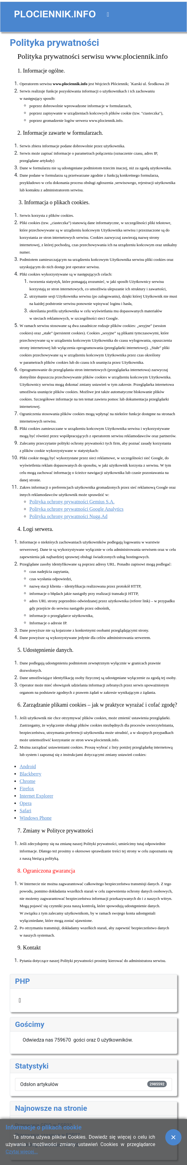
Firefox (27, 788)
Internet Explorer (36, 796)
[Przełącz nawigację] (108, 14)
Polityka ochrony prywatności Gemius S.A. (71, 501)
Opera (26, 803)
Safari (25, 810)
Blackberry (30, 773)
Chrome (28, 781)
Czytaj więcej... (22, 1152)
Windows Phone (36, 818)
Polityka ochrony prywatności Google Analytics (76, 509)
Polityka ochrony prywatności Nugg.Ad (68, 516)
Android (28, 766)
